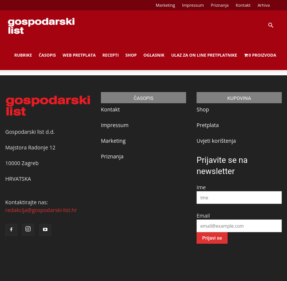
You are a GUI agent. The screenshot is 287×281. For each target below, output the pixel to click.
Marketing (165, 5)
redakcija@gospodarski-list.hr (41, 210)
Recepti (110, 55)
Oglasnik (154, 55)
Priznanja (220, 5)
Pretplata (208, 125)
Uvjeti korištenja (216, 140)
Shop (131, 55)
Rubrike (23, 55)
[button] (271, 25)
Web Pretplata (79, 55)
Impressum (193, 5)
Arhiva (263, 5)
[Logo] (41, 25)
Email (203, 215)
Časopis (47, 55)
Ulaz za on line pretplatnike (204, 55)
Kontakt (243, 5)
